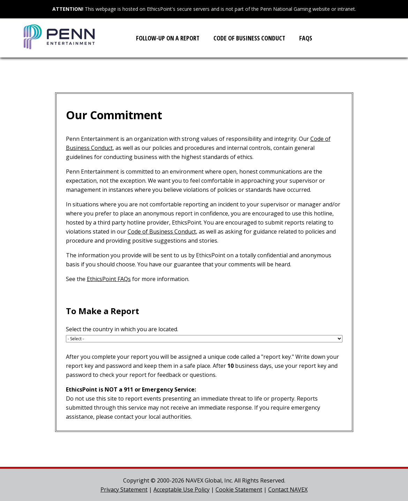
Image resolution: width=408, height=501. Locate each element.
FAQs (305, 38)
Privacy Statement (124, 489)
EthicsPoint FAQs (109, 279)
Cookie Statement (239, 489)
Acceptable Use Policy (181, 489)
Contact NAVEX (288, 489)
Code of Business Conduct (249, 38)
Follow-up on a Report (167, 38)
